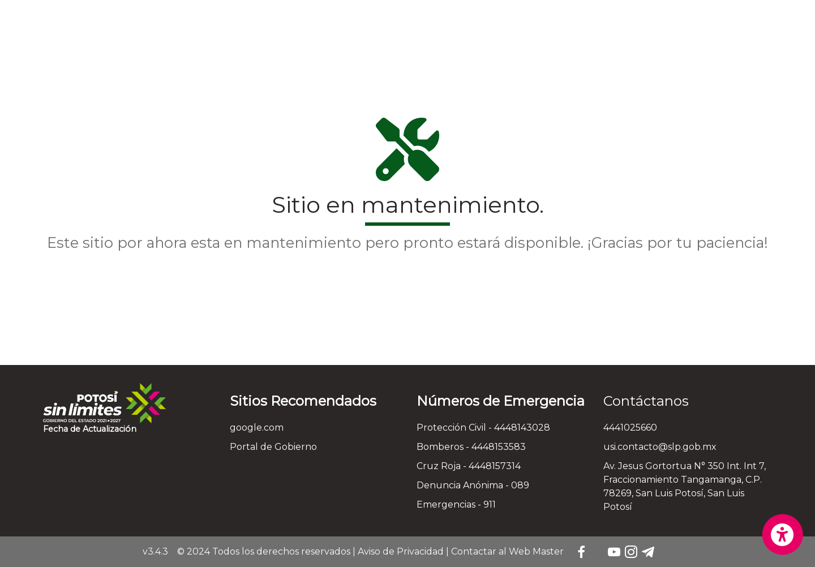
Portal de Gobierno (273, 446)
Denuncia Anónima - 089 (473, 485)
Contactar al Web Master (507, 551)
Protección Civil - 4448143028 (483, 427)
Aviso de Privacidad (401, 551)
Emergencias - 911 (456, 504)
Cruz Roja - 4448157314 (469, 466)
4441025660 (630, 427)
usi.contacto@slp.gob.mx (660, 446)
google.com (257, 427)
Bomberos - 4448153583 (471, 446)
